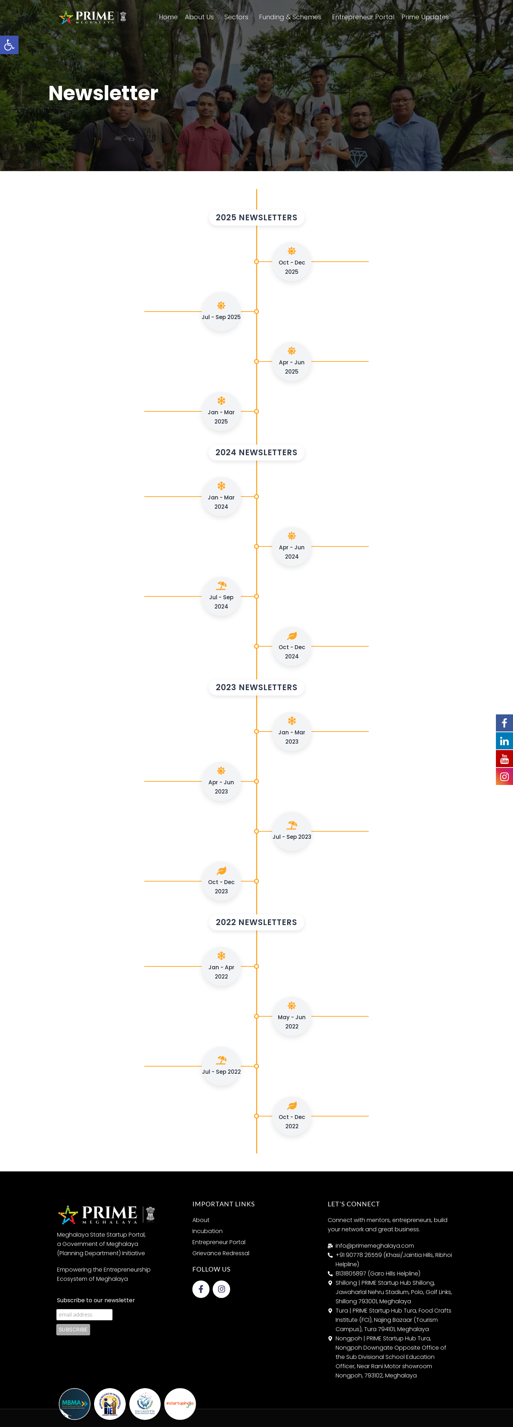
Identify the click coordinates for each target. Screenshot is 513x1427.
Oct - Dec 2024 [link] (292, 645)
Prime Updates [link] (426, 16)
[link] (9, 45)
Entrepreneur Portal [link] (363, 16)
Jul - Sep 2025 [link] (221, 311)
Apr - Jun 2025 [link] (292, 361)
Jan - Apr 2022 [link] (221, 965)
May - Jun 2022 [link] (292, 1015)
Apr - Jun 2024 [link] (292, 546)
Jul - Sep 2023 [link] (292, 831)
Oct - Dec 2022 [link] (292, 1115)
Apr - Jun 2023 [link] (221, 780)
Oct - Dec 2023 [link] (221, 880)
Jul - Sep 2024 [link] (221, 595)
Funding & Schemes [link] (292, 16)
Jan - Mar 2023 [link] (291, 731)
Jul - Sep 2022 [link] (221, 1066)
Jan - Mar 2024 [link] (221, 496)
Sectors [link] (238, 16)
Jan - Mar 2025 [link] (221, 410)
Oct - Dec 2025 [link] (292, 261)
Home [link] (168, 16)
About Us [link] (201, 16)
